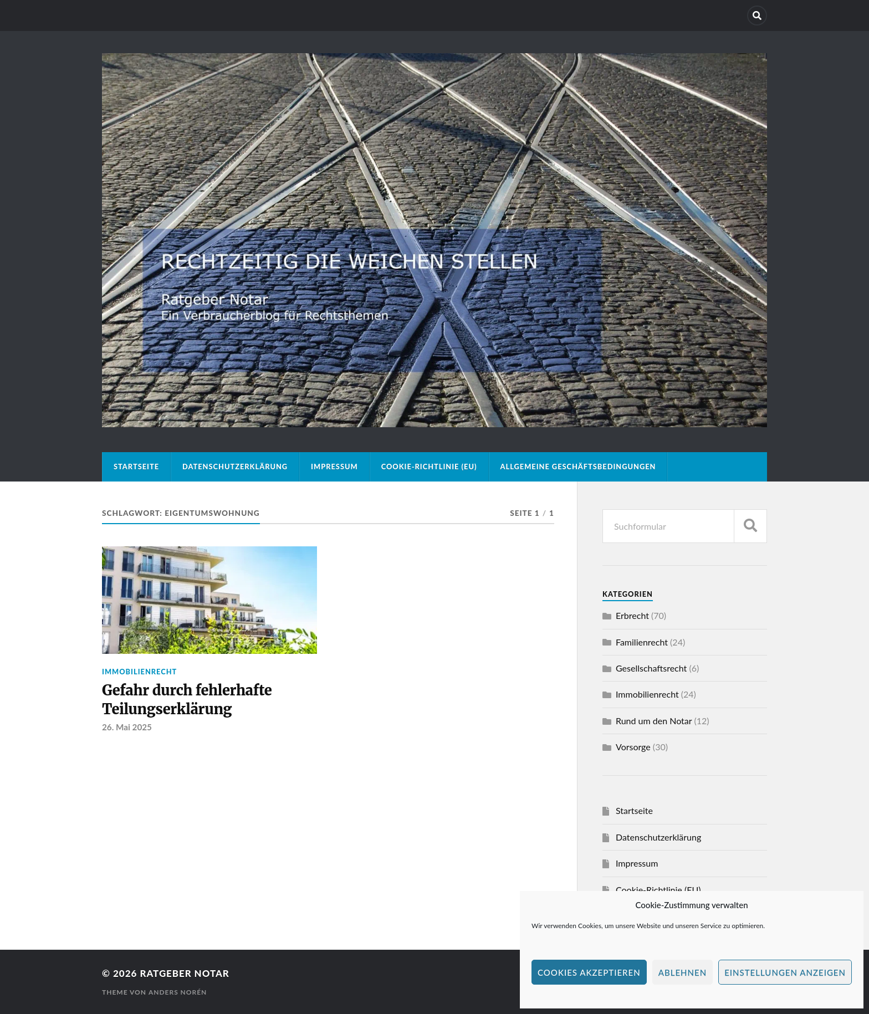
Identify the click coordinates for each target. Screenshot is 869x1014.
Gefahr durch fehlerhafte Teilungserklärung (187, 700)
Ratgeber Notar (184, 973)
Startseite (136, 466)
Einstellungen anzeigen (785, 972)
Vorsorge (633, 746)
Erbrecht (632, 615)
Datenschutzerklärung (235, 466)
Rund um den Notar (654, 720)
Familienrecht (642, 642)
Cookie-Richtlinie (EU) (429, 466)
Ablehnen (682, 972)
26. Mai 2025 (127, 728)
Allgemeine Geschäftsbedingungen (578, 466)
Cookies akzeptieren (589, 972)
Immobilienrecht (139, 671)
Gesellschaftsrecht (651, 668)
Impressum (334, 466)
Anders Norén (178, 992)
